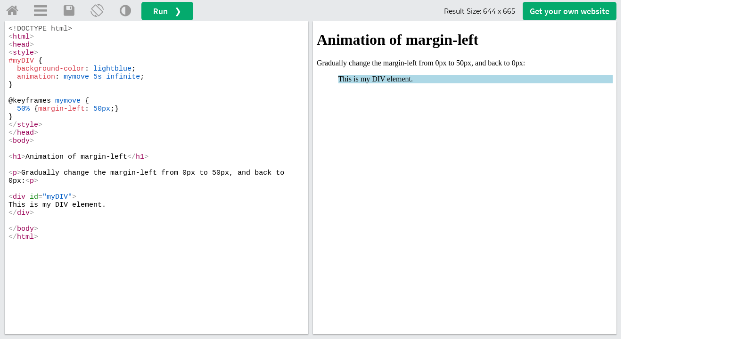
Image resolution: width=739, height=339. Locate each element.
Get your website (569, 11)
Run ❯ (167, 11)
